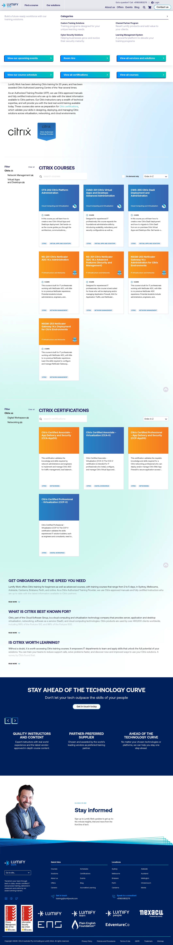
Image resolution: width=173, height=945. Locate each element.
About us (110, 7)
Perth (114, 883)
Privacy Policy (87, 941)
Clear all (31, 167)
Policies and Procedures (106, 941)
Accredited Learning (88, 887)
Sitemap (160, 941)
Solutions (54, 873)
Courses (8, 23)
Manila (143, 887)
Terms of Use (125, 941)
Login (156, 2)
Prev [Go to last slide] (8, 720)
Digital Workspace (102, 486)
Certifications (85, 873)
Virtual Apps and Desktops (60, 243)
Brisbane (115, 878)
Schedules (84, 869)
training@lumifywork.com (67, 898)
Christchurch (146, 883)
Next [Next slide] (15, 720)
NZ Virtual (21, 66)
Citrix (44, 243)
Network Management (59, 310)
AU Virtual (10, 66)
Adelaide (144, 869)
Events (129, 7)
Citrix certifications (68, 106)
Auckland (144, 873)
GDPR (137, 941)
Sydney (114, 869)
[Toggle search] (144, 7)
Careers (54, 887)
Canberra (115, 887)
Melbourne (116, 873)
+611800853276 (140, 2)
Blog (137, 7)
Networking (54, 486)
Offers (120, 7)
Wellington (145, 878)
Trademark (148, 941)
